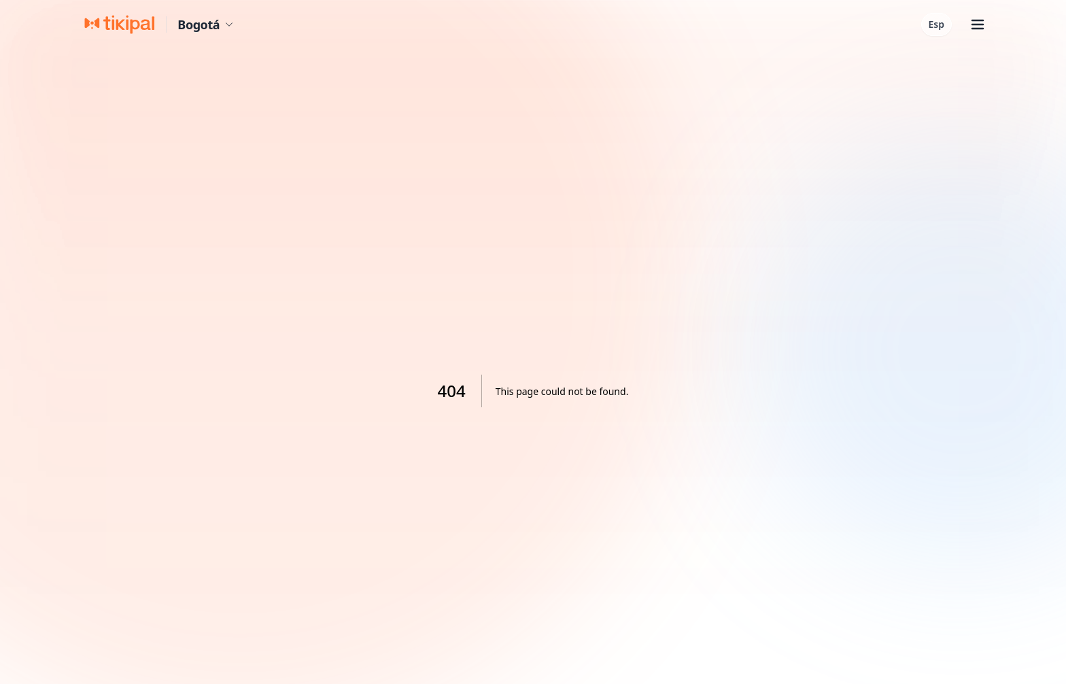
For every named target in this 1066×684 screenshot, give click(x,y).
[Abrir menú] (978, 24)
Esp (936, 24)
